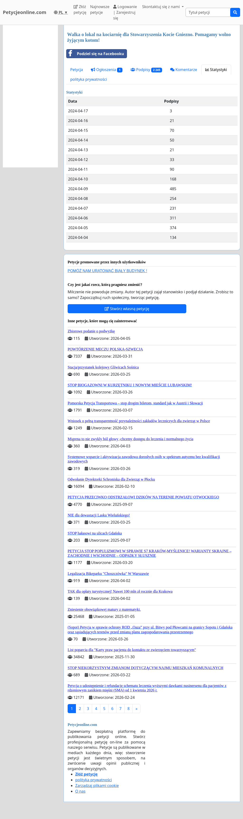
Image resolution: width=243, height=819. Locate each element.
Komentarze (183, 69)
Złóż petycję (80, 9)
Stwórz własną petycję (127, 308)
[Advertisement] (30, 96)
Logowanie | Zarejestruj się (125, 12)
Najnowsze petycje (99, 9)
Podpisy (146, 69)
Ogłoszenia (106, 69)
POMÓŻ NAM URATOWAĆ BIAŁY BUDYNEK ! (107, 271)
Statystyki (216, 69)
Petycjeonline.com (24, 12)
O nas (80, 791)
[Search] (208, 12)
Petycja (76, 69)
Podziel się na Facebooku (95, 53)
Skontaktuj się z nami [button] (161, 6)
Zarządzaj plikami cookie (97, 785)
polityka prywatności (88, 79)
